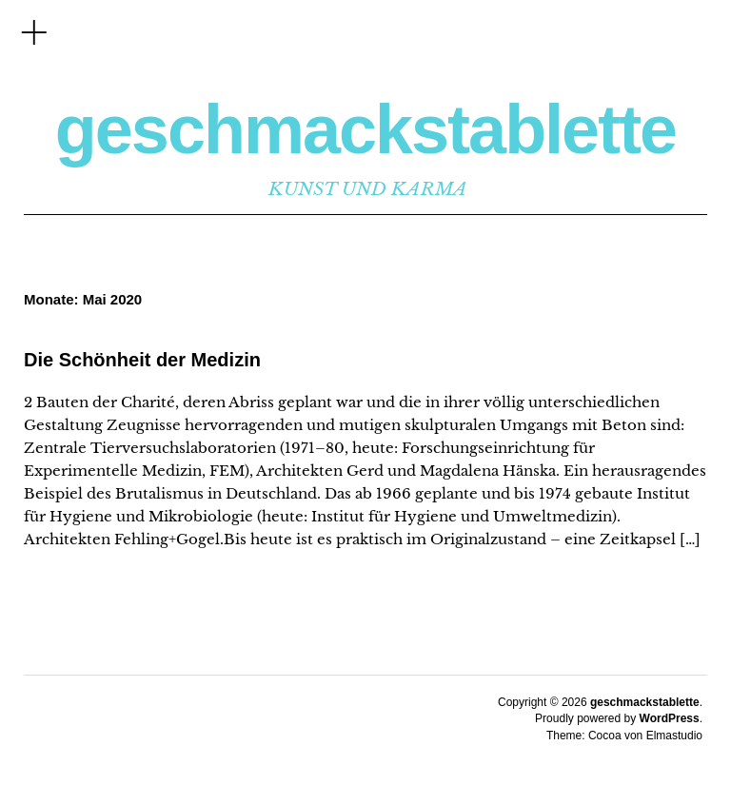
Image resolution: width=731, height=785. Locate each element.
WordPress (670, 718)
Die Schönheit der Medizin (142, 359)
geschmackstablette (365, 129)
